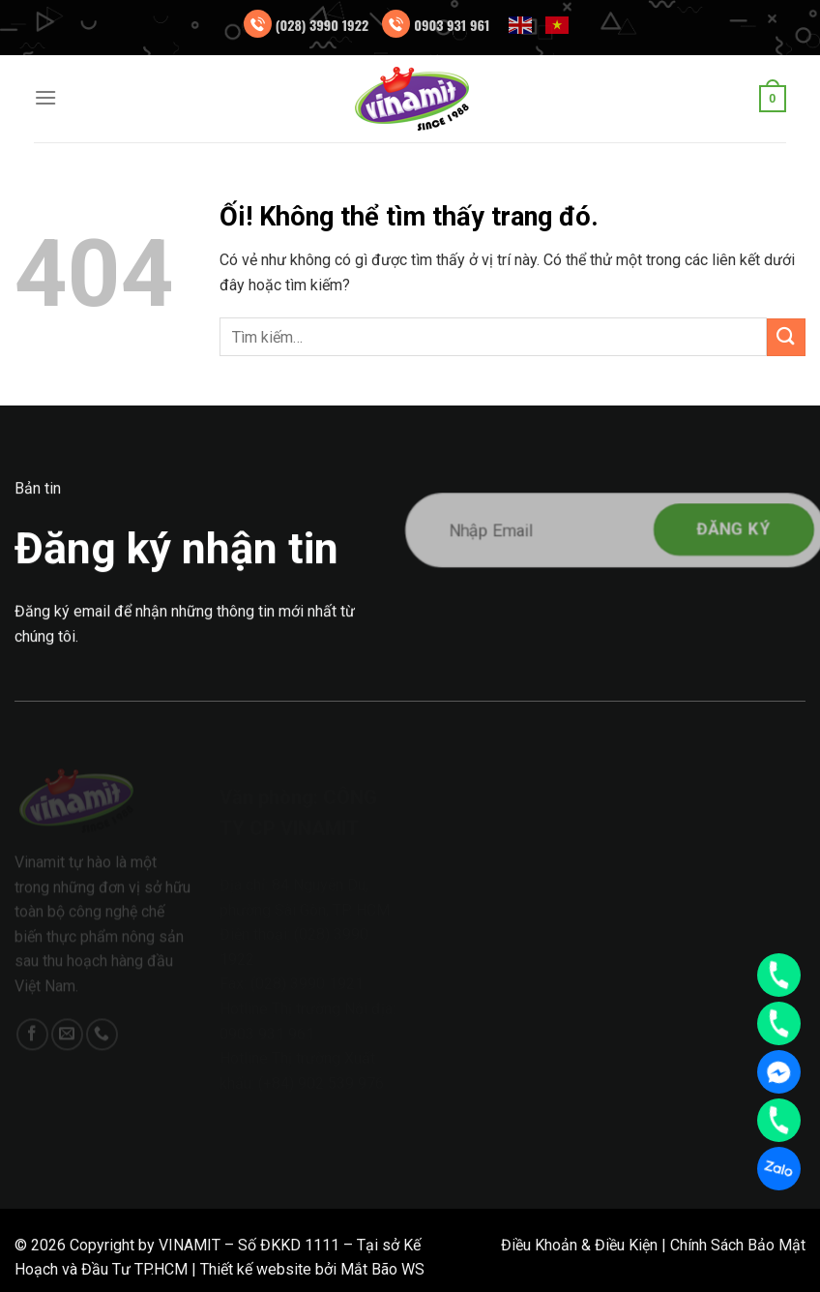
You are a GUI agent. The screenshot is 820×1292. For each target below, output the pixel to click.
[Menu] (45, 97)
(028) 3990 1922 (322, 25)
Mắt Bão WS (382, 1269)
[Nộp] (786, 337)
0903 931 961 (451, 25)
